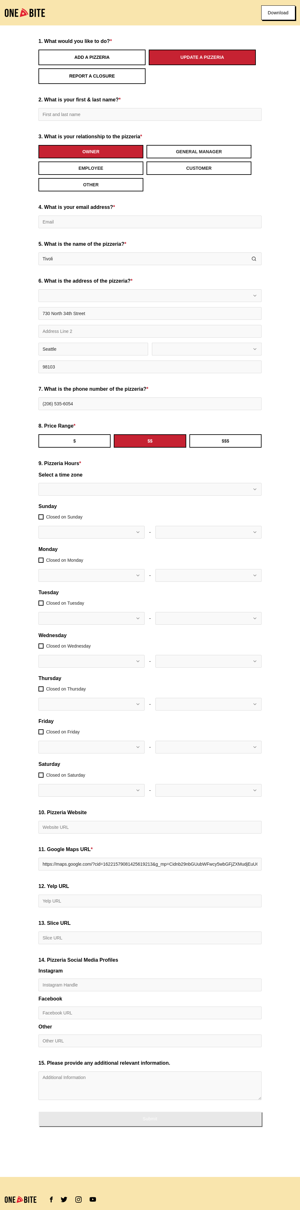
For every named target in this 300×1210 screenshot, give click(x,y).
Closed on (64, 517)
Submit (150, 1118)
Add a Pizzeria (92, 57)
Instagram (50, 970)
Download (278, 12)
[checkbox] (41, 516)
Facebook (50, 998)
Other (45, 1026)
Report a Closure (92, 76)
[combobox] (150, 295)
